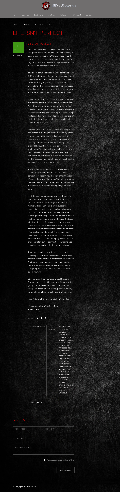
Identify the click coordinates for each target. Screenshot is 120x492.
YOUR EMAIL (20, 438)
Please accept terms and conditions (60, 460)
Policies (63, 15)
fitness (69, 343)
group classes (65, 356)
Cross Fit (62, 340)
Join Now (25, 15)
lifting (62, 366)
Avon (61, 329)
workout (63, 393)
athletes (66, 327)
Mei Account (76, 15)
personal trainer (66, 372)
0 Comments (18, 55)
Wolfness (63, 390)
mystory (68, 369)
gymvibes (67, 358)
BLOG (26, 24)
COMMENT (50, 429)
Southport (63, 380)
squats (62, 382)
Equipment (38, 15)
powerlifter (64, 374)
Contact (89, 15)
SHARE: (30, 318)
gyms (61, 358)
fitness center (65, 345)
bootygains (64, 335)
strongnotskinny (66, 385)
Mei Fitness (40, 327)
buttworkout (65, 337)
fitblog (62, 343)
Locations (51, 15)
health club (64, 361)
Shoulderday (64, 377)
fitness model (64, 351)
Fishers (69, 340)
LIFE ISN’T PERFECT (39, 43)
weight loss (64, 388)
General (51, 329)
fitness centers (65, 348)
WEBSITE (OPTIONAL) (23, 448)
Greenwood (64, 353)
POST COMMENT (37, 403)
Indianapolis (64, 364)
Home (15, 15)
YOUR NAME (20, 429)
